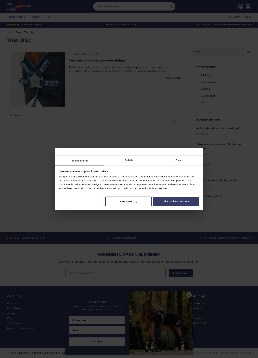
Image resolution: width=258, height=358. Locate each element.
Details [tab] (129, 160)
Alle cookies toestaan (176, 201)
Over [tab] (178, 160)
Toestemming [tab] (80, 160)
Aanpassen (128, 201)
